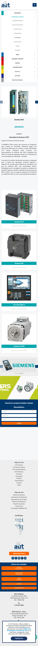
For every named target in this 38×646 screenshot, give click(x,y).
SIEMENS (17, 13)
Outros (17, 71)
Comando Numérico (17, 20)
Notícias (19, 478)
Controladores (17, 33)
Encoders (17, 50)
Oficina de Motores (19, 495)
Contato (19, 483)
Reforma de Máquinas (19, 501)
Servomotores (17, 41)
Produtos (19, 474)
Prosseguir (19, 638)
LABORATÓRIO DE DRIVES (19, 573)
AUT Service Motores (19, 469)
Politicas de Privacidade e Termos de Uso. (19, 630)
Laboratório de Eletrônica (19, 497)
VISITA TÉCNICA (19, 579)
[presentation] (1, 102)
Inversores (18, 37)
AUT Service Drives (19, 467)
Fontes (17, 46)
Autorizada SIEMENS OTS (19, 508)
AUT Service (19, 465)
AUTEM (17, 76)
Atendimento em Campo (19, 499)
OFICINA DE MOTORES (19, 568)
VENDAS (19, 584)
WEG (17, 54)
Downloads (19, 476)
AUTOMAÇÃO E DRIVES (17, 17)
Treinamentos (19, 481)
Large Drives (19, 506)
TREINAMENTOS (19, 588)
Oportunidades (17, 80)
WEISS (17, 63)
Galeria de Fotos (19, 553)
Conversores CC (17, 29)
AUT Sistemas (19, 472)
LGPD (19, 485)
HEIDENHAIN (17, 67)
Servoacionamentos (17, 25)
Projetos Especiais (19, 504)
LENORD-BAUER (17, 59)
